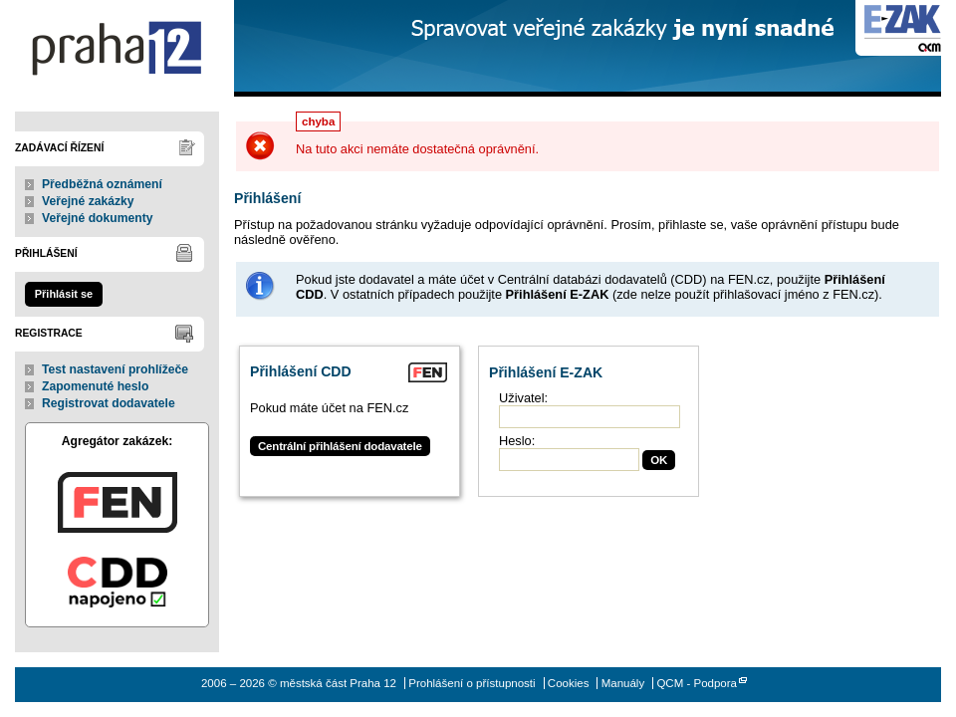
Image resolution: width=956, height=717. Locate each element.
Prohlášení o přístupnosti (471, 683)
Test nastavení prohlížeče (115, 369)
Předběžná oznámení (102, 184)
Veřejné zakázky (88, 201)
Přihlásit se (64, 294)
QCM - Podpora (696, 683)
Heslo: (517, 440)
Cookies (569, 683)
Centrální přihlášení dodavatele (340, 446)
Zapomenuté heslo (95, 386)
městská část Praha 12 (117, 48)
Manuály (623, 683)
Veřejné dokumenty (97, 218)
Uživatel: (523, 397)
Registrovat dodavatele (108, 403)
